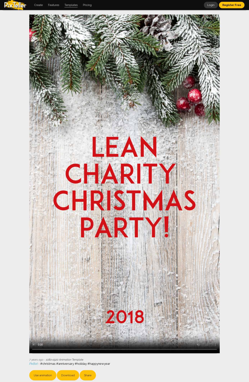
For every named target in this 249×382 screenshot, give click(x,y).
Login (211, 5)
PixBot (33, 363)
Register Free (231, 5)
